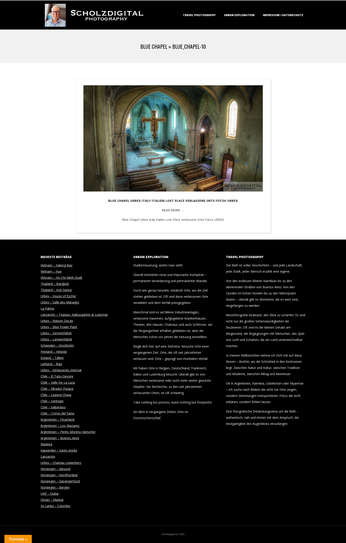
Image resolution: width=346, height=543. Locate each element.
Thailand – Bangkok (55, 284)
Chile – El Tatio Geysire (57, 376)
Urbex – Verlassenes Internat (61, 370)
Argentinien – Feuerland (57, 419)
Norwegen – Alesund (55, 469)
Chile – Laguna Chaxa (56, 395)
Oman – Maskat (52, 500)
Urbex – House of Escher (58, 296)
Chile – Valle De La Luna (58, 382)
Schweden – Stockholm (57, 345)
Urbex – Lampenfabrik (56, 339)
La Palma (47, 308)
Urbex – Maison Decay (57, 321)
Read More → (173, 210)
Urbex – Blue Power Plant (59, 327)
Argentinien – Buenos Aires (60, 438)
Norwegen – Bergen (55, 487)
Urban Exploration (239, 15)
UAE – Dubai (49, 493)
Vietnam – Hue (51, 271)
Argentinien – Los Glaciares (60, 426)
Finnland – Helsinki (54, 352)
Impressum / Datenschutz (283, 15)
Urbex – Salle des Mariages (60, 302)
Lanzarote (48, 456)
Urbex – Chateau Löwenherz (61, 463)
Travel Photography (199, 15)
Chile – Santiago (52, 401)
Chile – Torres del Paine (57, 413)
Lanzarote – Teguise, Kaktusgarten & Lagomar (74, 314)
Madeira (46, 444)
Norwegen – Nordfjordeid (59, 475)
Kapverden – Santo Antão (59, 450)
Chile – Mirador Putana (57, 389)
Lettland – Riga (51, 364)
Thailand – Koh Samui (56, 290)
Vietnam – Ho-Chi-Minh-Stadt (61, 277)
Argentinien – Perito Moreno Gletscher (68, 432)
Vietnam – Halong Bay (56, 265)
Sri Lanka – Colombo (55, 506)
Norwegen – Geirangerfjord (60, 481)
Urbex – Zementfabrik (56, 333)
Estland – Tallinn (52, 358)
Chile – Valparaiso (53, 407)
